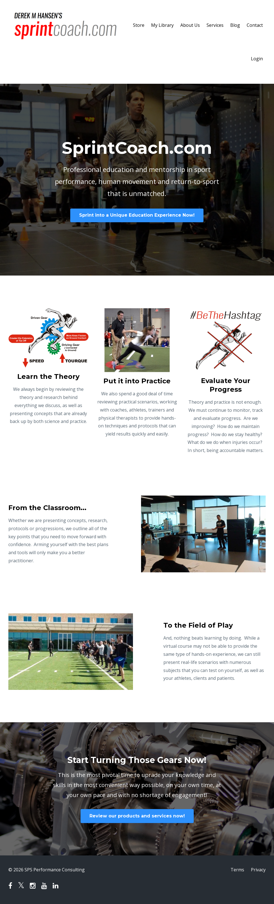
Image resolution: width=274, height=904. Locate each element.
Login (257, 59)
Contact (255, 25)
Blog (235, 25)
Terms (237, 870)
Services (215, 25)
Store (138, 25)
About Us (190, 25)
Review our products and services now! (137, 816)
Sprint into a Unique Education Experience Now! (137, 215)
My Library (162, 25)
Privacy (258, 870)
